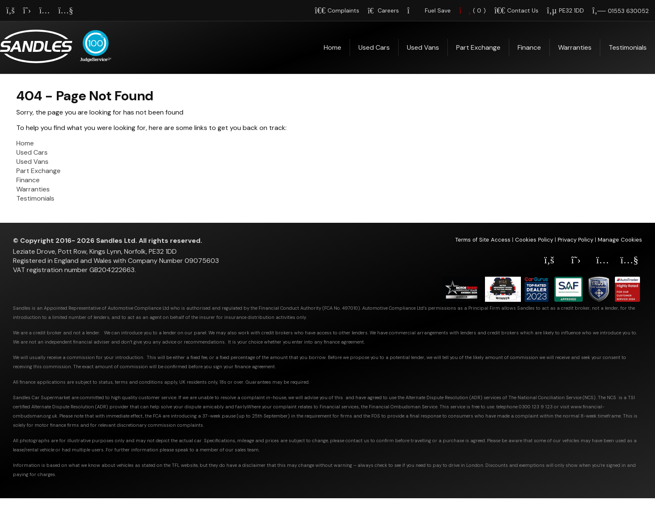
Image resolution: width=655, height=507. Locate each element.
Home (332, 47)
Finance (529, 47)
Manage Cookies (620, 239)
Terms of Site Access (482, 239)
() (472, 10)
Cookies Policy (534, 239)
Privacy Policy (575, 239)
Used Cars (374, 47)
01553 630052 (628, 11)
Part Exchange (478, 47)
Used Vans (423, 47)
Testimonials (628, 47)
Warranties (575, 47)
